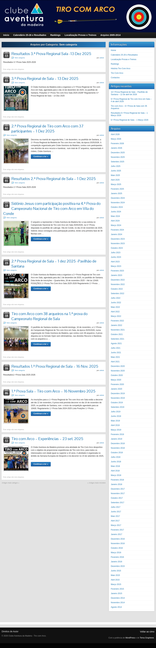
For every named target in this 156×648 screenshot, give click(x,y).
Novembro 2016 (118, 543)
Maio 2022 (115, 307)
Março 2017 (116, 525)
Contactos (115, 77)
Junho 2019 (116, 416)
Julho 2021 (115, 348)
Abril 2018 (115, 471)
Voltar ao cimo (147, 631)
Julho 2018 (115, 457)
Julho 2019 (115, 412)
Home (113, 50)
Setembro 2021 (117, 339)
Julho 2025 (115, 166)
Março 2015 (116, 584)
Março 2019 (116, 430)
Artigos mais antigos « (10, 483)
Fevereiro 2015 (117, 589)
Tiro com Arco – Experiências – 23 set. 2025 (47, 438)
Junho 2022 (116, 302)
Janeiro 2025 (116, 193)
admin (102, 58)
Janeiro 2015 (116, 593)
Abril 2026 (115, 134)
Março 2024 (116, 225)
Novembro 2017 (118, 493)
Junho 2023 (116, 257)
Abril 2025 (115, 180)
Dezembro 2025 (118, 152)
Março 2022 (116, 316)
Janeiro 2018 (116, 484)
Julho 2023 (115, 252)
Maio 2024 (115, 216)
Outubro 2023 (117, 248)
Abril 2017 (115, 521)
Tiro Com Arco (117, 73)
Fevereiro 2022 (117, 321)
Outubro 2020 (117, 375)
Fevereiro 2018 (117, 480)
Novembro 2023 (118, 243)
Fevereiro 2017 (117, 530)
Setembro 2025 (117, 162)
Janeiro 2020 (116, 389)
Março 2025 (116, 184)
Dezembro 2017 (118, 489)
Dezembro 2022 (118, 280)
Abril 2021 (115, 362)
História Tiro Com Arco (120, 68)
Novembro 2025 (118, 157)
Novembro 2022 (118, 284)
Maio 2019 (115, 421)
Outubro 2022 (117, 289)
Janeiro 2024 (116, 234)
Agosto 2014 (116, 607)
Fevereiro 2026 (117, 143)
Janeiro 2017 (116, 534)
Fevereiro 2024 (117, 230)
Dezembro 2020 (118, 366)
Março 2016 (116, 552)
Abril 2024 (115, 221)
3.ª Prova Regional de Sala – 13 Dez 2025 (44, 78)
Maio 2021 (115, 357)
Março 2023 (116, 266)
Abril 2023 (115, 262)
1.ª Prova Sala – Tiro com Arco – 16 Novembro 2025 (53, 391)
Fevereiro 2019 (117, 434)
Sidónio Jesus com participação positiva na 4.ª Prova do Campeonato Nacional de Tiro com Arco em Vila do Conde (52, 208)
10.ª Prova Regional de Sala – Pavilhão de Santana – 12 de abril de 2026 (129, 93)
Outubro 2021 (117, 334)
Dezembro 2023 (118, 239)
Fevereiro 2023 (117, 271)
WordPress (130, 638)
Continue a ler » (40, 156)
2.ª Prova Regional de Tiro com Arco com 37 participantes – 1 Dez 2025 (47, 129)
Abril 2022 (115, 312)
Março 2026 (116, 139)
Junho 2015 (116, 571)
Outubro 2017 (117, 498)
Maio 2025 (115, 175)
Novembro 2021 (118, 330)
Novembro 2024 (118, 202)
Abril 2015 (115, 580)
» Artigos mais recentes (96, 483)
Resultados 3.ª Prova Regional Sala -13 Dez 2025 (51, 53)
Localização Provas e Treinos (123, 59)
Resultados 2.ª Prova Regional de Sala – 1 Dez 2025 (53, 178)
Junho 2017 (116, 512)
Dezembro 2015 (118, 566)
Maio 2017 (115, 516)
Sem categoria (20, 58)
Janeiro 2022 (116, 325)
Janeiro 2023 (116, 275)
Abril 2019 (115, 425)
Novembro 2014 (118, 602)
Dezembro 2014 (118, 598)
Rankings (115, 64)
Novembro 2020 (118, 371)
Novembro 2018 (118, 448)
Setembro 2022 (117, 293)
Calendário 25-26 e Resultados (124, 55)
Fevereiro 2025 (117, 189)
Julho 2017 (115, 507)
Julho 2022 (115, 298)
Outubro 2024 (117, 207)
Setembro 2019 (117, 407)
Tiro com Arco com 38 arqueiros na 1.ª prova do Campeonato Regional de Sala (49, 316)
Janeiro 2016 (116, 562)
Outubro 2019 (117, 402)
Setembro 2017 (117, 502)
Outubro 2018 (117, 452)
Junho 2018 (116, 462)
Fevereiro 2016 (117, 557)
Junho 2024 (116, 212)
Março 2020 (116, 380)
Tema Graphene (147, 638)
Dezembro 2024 (118, 198)
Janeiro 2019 (116, 439)
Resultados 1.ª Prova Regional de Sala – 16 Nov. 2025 (54, 366)
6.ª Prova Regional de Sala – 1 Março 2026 (129, 120)
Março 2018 (116, 475)
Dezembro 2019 (118, 393)
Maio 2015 (115, 575)
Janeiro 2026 (116, 148)
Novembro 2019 (118, 398)
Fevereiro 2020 (117, 384)
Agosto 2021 (116, 343)
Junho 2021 (116, 352)
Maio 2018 (115, 466)
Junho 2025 (116, 171)
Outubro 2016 (117, 548)
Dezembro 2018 (118, 443)
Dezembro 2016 (118, 539)
